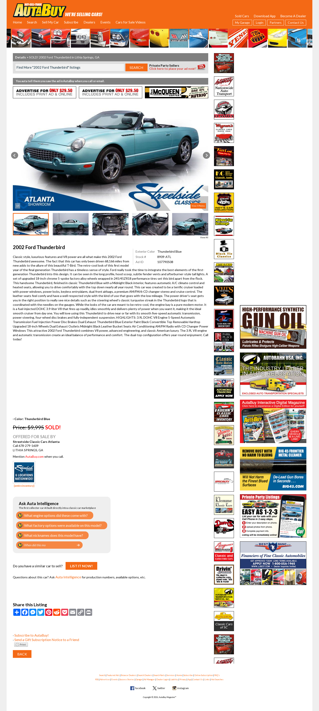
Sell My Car (50, 22)
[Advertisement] (273, 80)
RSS (96, 677)
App (189, 677)
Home (17, 22)
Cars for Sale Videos (131, 22)
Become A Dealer (293, 16)
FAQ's (217, 672)
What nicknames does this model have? (51, 534)
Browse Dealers (128, 672)
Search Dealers (145, 672)
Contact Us (296, 22)
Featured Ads (113, 672)
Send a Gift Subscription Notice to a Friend (43, 637)
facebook (140, 685)
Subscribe (71, 22)
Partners (276, 22)
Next (206, 155)
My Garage (242, 22)
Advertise (105, 677)
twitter (161, 685)
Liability (174, 677)
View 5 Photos (198, 206)
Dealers (89, 22)
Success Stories (127, 677)
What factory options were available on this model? (59, 525)
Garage (139, 677)
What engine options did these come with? (54, 515)
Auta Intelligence (67, 575)
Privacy (182, 677)
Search (32, 22)
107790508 (165, 262)
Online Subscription (203, 672)
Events (105, 22)
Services (171, 672)
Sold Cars (242, 16)
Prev (14, 155)
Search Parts (159, 672)
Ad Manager (149, 677)
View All (204, 237)
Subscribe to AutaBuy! (30, 632)
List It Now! (81, 564)
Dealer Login (162, 677)
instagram (183, 685)
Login (259, 22)
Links (207, 677)
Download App (265, 16)
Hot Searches (217, 677)
